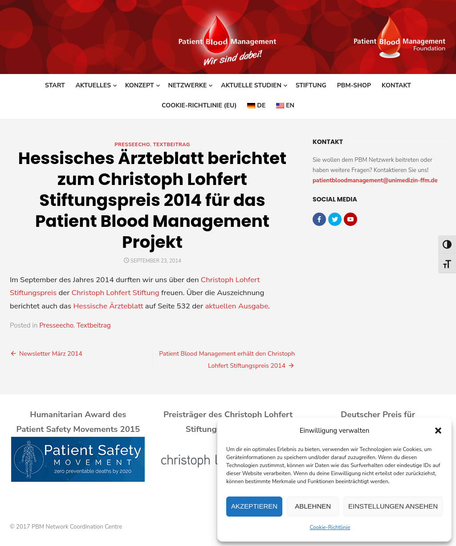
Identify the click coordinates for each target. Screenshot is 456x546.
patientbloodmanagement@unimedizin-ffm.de (375, 181)
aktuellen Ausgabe (236, 306)
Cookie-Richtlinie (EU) (199, 105)
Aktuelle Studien (251, 85)
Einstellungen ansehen (393, 506)
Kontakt (396, 85)
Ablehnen (313, 506)
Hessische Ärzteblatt (108, 306)
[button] (438, 430)
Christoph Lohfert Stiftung (115, 292)
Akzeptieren (254, 506)
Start (55, 85)
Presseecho (132, 144)
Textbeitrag (171, 144)
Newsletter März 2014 (50, 353)
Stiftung (311, 85)
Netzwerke (187, 85)
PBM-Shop (354, 85)
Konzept (139, 85)
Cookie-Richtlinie (329, 527)
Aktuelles (93, 85)
